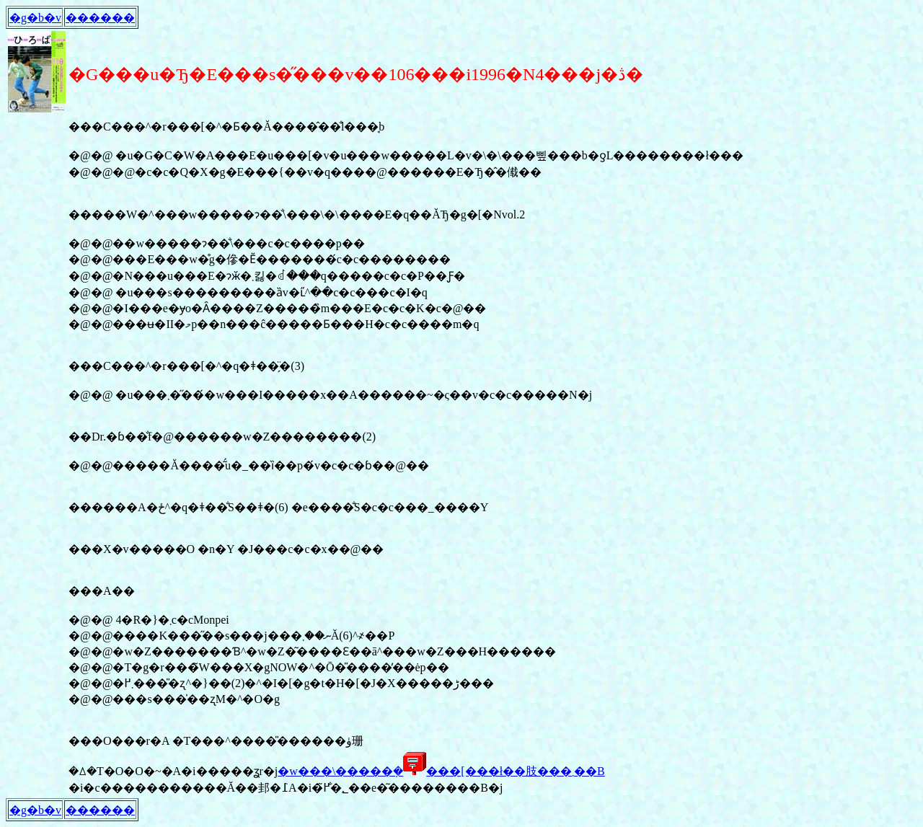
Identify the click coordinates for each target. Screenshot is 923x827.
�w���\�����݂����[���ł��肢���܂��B (441, 771)
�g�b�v (35, 18)
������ (100, 18)
